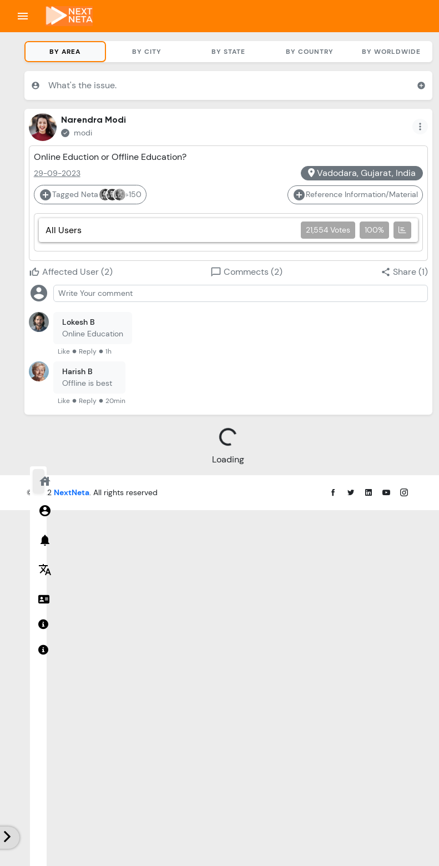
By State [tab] (228, 51)
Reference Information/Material (355, 195)
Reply (88, 351)
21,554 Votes (328, 230)
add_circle (421, 85)
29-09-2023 (57, 173)
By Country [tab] (310, 51)
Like (64, 351)
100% (374, 230)
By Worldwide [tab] (391, 51)
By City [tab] (147, 51)
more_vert (420, 126)
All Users (228, 230)
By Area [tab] (64, 51)
